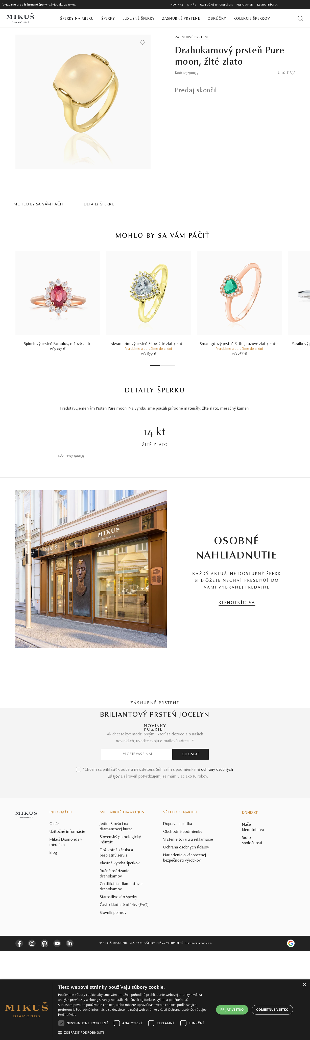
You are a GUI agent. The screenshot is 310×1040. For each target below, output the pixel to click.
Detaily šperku (99, 204)
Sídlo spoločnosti (252, 929)
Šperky (108, 19)
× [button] (304, 985)
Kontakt (250, 902)
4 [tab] (166, 365)
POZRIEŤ (155, 729)
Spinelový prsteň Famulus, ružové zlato (57, 344)
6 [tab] (171, 365)
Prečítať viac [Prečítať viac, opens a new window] (67, 1014)
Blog (53, 942)
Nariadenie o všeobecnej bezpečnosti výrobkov (184, 947)
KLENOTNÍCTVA (237, 603)
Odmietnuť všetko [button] (272, 1009)
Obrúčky (216, 19)
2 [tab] (161, 365)
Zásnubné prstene (181, 19)
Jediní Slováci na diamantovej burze (116, 916)
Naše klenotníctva (253, 916)
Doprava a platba (177, 913)
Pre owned (244, 5)
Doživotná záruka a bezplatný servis (116, 942)
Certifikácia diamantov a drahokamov (121, 976)
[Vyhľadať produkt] (300, 18)
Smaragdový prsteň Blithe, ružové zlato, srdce (239, 344)
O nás (191, 5)
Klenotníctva (267, 5)
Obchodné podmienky (182, 921)
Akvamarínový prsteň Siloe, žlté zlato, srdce (148, 344)
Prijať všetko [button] (232, 1009)
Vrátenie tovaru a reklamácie (188, 929)
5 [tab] (169, 365)
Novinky (177, 5)
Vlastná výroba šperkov (120, 952)
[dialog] (155, 1009)
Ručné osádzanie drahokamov (114, 963)
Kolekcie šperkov (251, 19)
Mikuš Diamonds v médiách (66, 931)
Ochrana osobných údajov (186, 937)
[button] (135, 1032)
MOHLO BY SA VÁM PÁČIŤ (39, 204)
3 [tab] (164, 365)
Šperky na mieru (77, 19)
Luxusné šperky (139, 19)
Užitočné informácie (216, 5)
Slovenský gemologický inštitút (120, 929)
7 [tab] (174, 365)
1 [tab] (155, 365)
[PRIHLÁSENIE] (296, 5)
